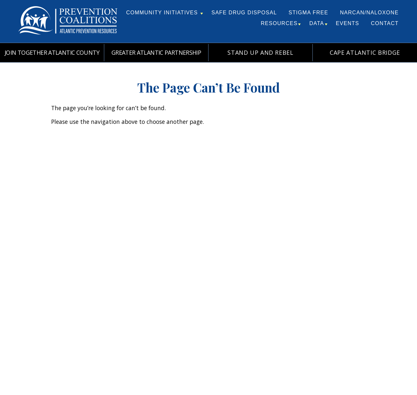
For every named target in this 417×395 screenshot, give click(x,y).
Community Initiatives (164, 12)
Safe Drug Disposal (244, 12)
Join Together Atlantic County (52, 52)
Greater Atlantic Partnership (156, 52)
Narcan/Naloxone (369, 12)
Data (318, 23)
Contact (385, 23)
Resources (281, 23)
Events (347, 23)
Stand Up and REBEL (260, 52)
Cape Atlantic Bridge (365, 52)
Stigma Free (308, 12)
